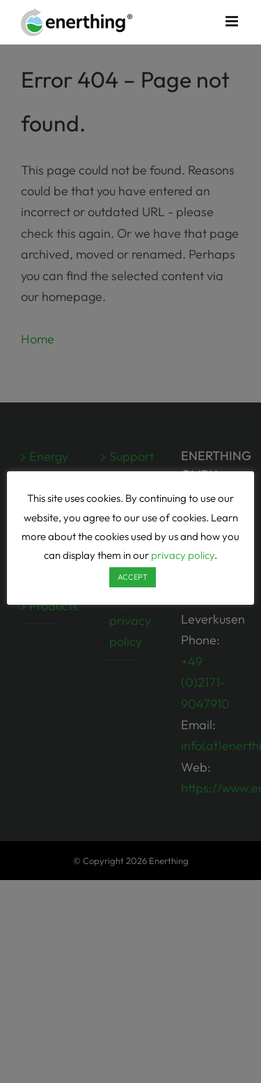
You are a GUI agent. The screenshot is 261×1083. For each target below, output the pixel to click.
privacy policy (182, 555)
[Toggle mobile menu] (233, 21)
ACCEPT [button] (133, 577)
